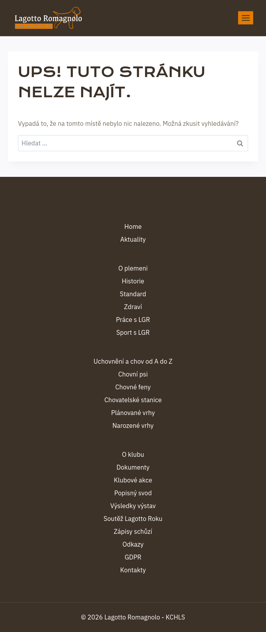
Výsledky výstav (133, 505)
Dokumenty (133, 467)
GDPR (132, 557)
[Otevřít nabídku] (245, 17)
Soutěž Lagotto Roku (133, 518)
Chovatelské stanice (133, 399)
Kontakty (133, 570)
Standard (133, 294)
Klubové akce (133, 480)
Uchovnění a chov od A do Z (133, 361)
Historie (133, 281)
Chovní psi (133, 374)
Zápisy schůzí (133, 531)
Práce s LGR (133, 319)
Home (133, 226)
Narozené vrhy (133, 425)
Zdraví (133, 306)
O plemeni (133, 268)
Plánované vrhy (133, 412)
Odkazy (132, 544)
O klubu (133, 454)
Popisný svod (133, 493)
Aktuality (133, 239)
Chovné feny (132, 387)
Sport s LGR (133, 332)
